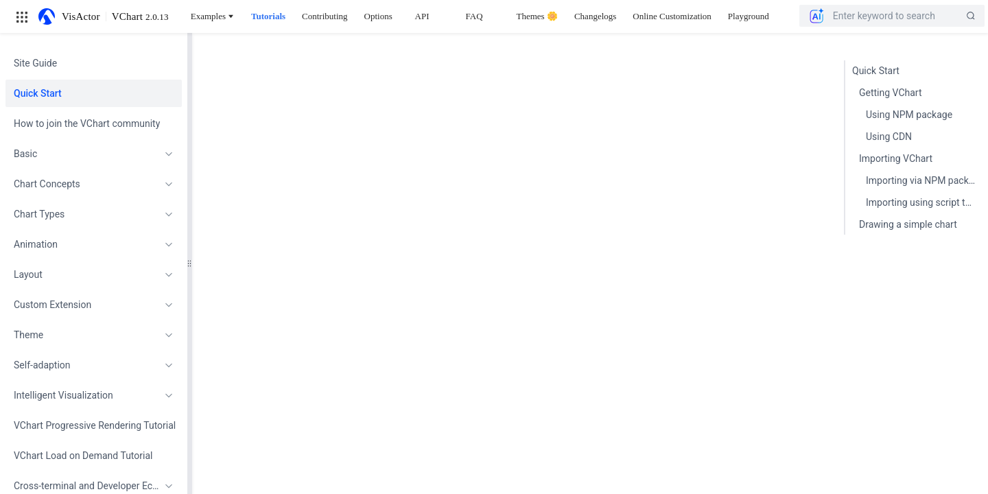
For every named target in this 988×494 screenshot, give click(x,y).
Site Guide (35, 63)
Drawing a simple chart (908, 224)
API (422, 16)
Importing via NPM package (923, 180)
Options (378, 16)
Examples (213, 16)
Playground (748, 16)
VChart (140, 16)
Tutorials (268, 16)
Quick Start (38, 93)
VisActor (81, 16)
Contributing (324, 16)
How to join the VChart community (87, 123)
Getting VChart (890, 92)
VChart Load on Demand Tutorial (83, 455)
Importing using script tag (921, 202)
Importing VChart (895, 158)
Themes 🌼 (537, 16)
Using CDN (889, 136)
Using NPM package (909, 114)
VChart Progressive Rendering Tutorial (94, 425)
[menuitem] (93, 63)
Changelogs (595, 16)
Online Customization (672, 16)
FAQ (474, 16)
